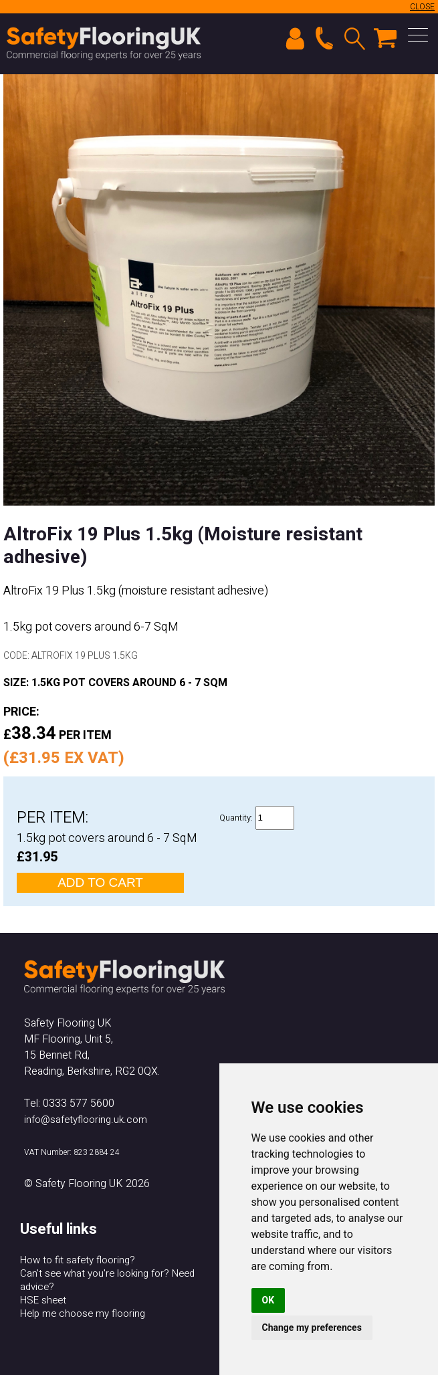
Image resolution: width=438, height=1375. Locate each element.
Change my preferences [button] (312, 1327)
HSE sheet (43, 1300)
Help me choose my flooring (82, 1313)
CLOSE (422, 7)
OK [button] (268, 1300)
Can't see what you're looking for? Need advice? (107, 1280)
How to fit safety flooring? (77, 1260)
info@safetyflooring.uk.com (85, 1119)
